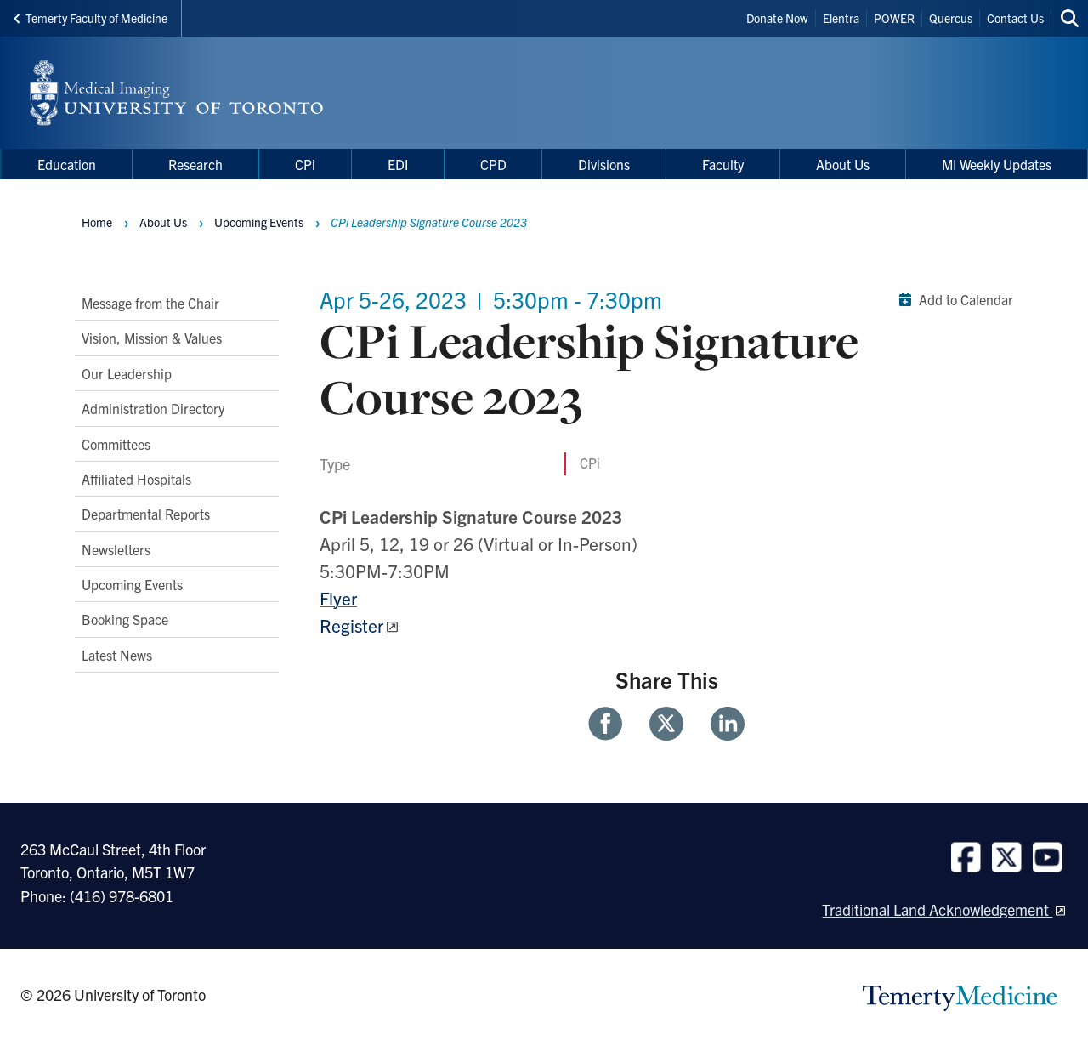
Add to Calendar (952, 299)
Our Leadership (127, 373)
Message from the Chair (150, 302)
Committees (116, 443)
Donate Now (777, 18)
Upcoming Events (132, 584)
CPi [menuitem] (305, 164)
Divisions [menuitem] (604, 164)
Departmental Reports (146, 513)
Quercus (950, 18)
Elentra (841, 18)
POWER (894, 18)
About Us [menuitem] (843, 164)
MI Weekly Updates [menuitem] (996, 164)
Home (97, 222)
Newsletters (116, 549)
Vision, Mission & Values (152, 337)
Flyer (338, 598)
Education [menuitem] (66, 164)
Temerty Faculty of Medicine (90, 18)
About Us (163, 222)
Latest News (117, 654)
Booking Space (125, 619)
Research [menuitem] (195, 164)
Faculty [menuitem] (723, 164)
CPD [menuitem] (493, 164)
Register (351, 625)
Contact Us (1015, 18)
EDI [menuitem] (398, 164)
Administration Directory (153, 408)
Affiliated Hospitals (136, 478)
